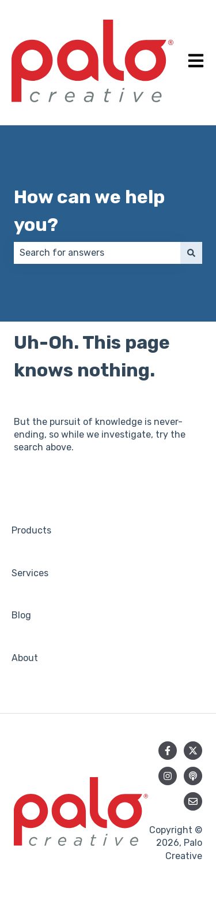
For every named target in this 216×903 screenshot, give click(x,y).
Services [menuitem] (30, 573)
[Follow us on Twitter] (193, 750)
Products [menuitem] (31, 530)
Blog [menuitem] (21, 615)
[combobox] (97, 253)
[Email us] (193, 801)
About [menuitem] (25, 657)
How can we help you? (89, 211)
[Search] (191, 253)
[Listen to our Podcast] (193, 776)
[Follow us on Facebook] (167, 750)
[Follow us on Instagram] (167, 776)
